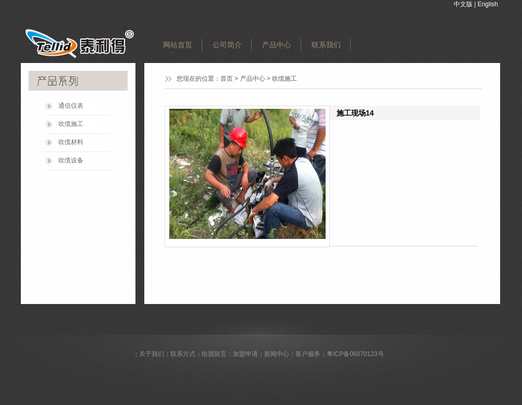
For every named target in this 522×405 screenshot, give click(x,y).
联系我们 (326, 45)
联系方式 (182, 354)
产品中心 (276, 45)
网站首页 (177, 45)
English (488, 4)
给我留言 (214, 354)
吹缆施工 (70, 124)
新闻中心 (276, 354)
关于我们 (151, 354)
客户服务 (307, 354)
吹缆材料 (70, 142)
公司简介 (227, 45)
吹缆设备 (70, 160)
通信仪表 (70, 105)
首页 (226, 78)
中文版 (463, 4)
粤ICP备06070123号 (355, 354)
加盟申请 (245, 354)
